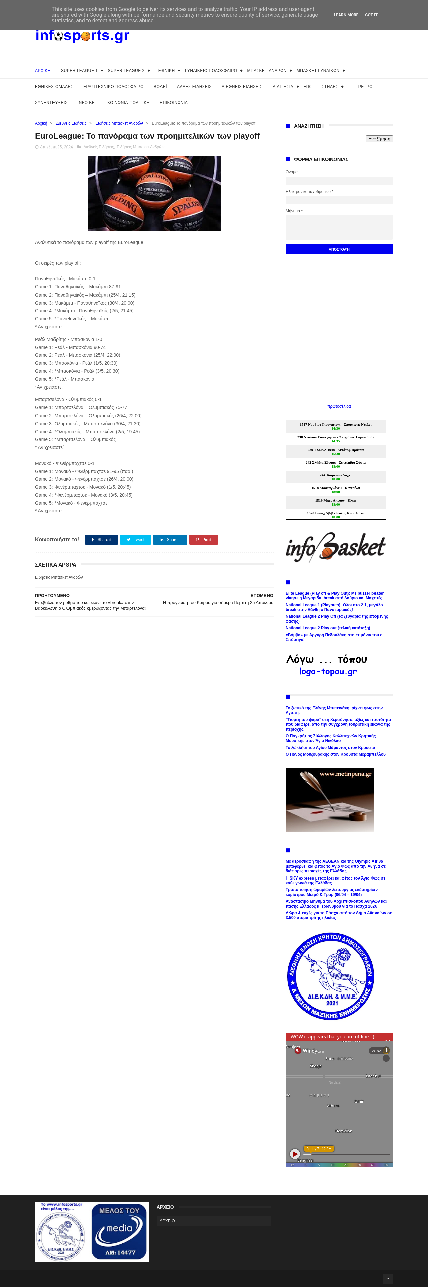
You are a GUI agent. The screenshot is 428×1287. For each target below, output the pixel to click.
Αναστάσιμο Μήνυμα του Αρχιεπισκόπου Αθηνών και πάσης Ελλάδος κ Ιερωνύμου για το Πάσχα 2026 (336, 903)
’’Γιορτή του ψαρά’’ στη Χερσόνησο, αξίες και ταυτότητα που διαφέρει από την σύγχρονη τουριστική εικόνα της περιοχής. (338, 724)
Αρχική (41, 123)
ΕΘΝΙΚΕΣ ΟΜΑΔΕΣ (54, 86)
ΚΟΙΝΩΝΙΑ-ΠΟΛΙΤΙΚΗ (128, 102)
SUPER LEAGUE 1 (79, 70)
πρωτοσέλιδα (339, 406)
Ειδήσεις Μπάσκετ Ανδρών (119, 123)
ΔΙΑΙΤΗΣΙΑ (283, 86)
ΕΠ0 (307, 86)
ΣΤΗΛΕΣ (330, 86)
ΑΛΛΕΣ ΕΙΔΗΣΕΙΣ (194, 86)
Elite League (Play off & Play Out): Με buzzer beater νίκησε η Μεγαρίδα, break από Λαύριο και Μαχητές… (336, 595)
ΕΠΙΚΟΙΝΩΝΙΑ (174, 102)
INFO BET (87, 102)
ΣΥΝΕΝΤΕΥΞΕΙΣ (51, 102)
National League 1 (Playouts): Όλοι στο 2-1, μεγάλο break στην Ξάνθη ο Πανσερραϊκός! (334, 607)
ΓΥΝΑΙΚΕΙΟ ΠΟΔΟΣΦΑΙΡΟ (211, 70)
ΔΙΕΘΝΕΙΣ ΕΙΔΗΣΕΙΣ (242, 86)
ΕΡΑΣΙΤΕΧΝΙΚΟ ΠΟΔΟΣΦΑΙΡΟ (113, 86)
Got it (371, 15)
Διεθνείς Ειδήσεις (71, 123)
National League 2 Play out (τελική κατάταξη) (328, 628)
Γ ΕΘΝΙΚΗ (165, 70)
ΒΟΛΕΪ (160, 86)
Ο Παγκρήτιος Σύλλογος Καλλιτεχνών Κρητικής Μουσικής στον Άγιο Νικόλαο (331, 738)
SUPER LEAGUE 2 (126, 70)
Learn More (346, 15)
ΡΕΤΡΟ (365, 86)
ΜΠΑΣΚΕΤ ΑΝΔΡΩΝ (267, 70)
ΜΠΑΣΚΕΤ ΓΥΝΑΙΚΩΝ (318, 70)
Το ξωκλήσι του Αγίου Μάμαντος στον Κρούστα (331, 747)
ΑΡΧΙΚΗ (43, 70)
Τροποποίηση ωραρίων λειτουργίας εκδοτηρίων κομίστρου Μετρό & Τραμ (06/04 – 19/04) (332, 892)
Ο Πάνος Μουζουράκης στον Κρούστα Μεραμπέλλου (336, 754)
